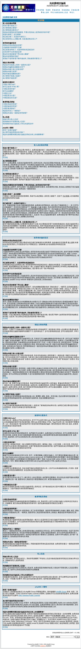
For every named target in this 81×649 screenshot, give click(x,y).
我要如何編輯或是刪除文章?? (14, 67)
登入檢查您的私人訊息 (59, 12)
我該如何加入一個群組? (11, 111)
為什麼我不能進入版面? (11, 76)
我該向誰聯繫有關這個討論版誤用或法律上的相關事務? (23, 134)
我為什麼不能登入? (10, 25)
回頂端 (5, 157)
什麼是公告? (7, 93)
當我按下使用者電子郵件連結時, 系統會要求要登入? (22, 58)
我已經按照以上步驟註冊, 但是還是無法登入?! (20, 39)
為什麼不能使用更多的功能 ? (13, 132)
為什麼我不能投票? (10, 78)
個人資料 (45, 12)
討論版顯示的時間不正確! (12, 47)
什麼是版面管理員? (10, 106)
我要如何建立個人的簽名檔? (13, 69)
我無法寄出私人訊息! (10, 119)
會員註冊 (75, 10)
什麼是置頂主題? (9, 95)
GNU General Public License (29, 595)
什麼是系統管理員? (10, 104)
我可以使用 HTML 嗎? (11, 87)
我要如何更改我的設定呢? (12, 45)
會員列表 (56, 10)
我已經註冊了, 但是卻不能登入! (14, 37)
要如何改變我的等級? (11, 56)
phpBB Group (61, 592)
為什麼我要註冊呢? (10, 28)
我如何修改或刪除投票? (11, 74)
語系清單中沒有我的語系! (12, 52)
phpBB (36, 644)
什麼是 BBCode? (9, 84)
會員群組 (66, 10)
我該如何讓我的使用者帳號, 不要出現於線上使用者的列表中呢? (26, 32)
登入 (72, 12)
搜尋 (48, 10)
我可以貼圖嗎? (8, 91)
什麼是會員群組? (9, 108)
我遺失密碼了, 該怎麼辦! (12, 34)
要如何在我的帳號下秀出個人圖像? (16, 54)
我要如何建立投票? (10, 71)
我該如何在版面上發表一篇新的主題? (17, 65)
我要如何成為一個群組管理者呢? (15, 113)
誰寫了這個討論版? (10, 130)
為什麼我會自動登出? (11, 30)
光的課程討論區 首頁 (9, 17)
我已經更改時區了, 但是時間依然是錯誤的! (18, 50)
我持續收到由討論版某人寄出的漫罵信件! (18, 124)
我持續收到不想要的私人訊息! (14, 121)
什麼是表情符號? (9, 89)
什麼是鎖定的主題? (10, 98)
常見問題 (40, 10)
